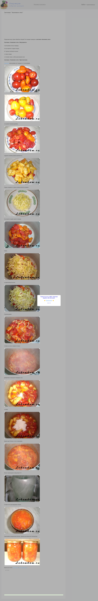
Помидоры (6, 63)
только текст (15, 567)
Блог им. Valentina (8, 14)
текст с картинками (23, 567)
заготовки (7, 570)
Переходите (49, 300)
